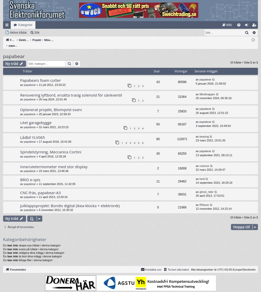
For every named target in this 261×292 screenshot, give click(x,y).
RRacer (204, 199)
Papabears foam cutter (40, 74)
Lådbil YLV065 (32, 132)
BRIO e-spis (30, 174)
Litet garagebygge (36, 117)
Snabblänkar (8, 26)
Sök (37, 32)
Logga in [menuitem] (247, 26)
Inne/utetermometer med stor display (53, 161)
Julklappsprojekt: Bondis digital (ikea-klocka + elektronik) (70, 200)
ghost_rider (207, 186)
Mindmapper (207, 88)
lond (202, 173)
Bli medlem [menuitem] (255, 26)
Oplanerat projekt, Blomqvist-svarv (51, 104)
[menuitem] (227, 25)
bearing (204, 131)
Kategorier (25, 25)
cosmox (204, 160)
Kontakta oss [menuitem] (151, 264)
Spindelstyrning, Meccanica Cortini (50, 146)
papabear (14, 51)
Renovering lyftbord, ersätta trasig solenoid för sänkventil (71, 89)
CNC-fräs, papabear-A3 (40, 187)
